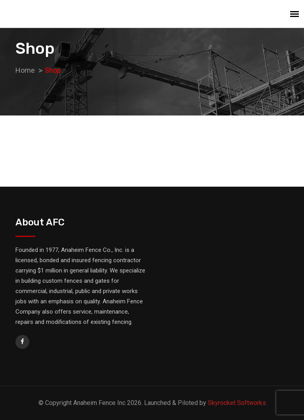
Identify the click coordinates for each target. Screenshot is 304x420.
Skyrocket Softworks (237, 403)
